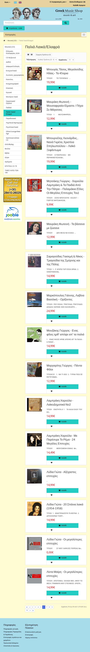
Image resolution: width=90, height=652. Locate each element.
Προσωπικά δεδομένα (11, 643)
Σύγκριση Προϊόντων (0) (43, 55)
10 (27, 610)
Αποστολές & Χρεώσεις (11, 646)
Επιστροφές (29, 635)
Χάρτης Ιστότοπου (31, 637)
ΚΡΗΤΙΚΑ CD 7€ (11, 166)
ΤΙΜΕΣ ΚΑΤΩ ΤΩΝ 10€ (11, 172)
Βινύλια (7, 149)
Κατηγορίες (10, 34)
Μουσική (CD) (12, 40)
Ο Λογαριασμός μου (58, 2)
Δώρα (7, 157)
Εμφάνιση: (63, 60)
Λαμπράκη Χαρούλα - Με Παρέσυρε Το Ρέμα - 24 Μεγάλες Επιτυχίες (62, 439)
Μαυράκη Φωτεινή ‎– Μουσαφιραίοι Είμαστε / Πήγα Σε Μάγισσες (65, 105)
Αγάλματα (8, 162)
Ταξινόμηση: (31, 60)
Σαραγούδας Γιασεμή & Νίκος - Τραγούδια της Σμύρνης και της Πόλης (65, 260)
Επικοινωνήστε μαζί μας (33, 632)
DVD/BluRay (9, 144)
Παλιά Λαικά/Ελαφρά (26, 40)
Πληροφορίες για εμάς (11, 629)
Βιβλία (7, 153)
